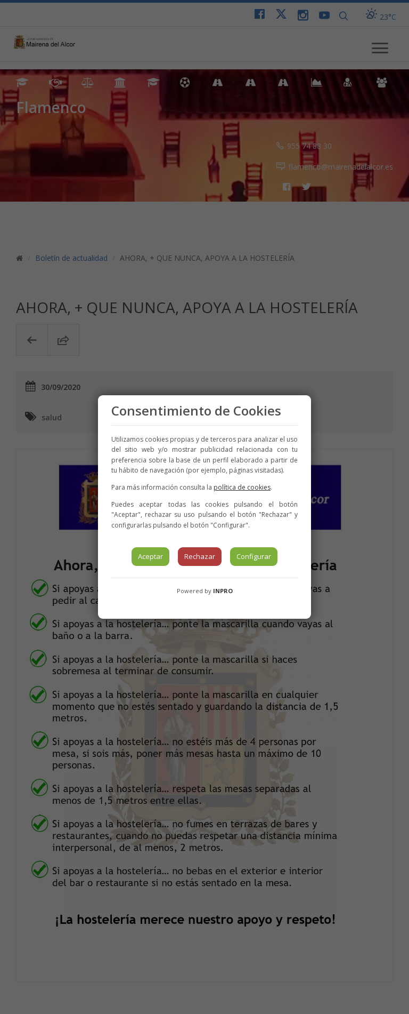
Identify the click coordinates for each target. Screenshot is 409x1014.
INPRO (223, 591)
